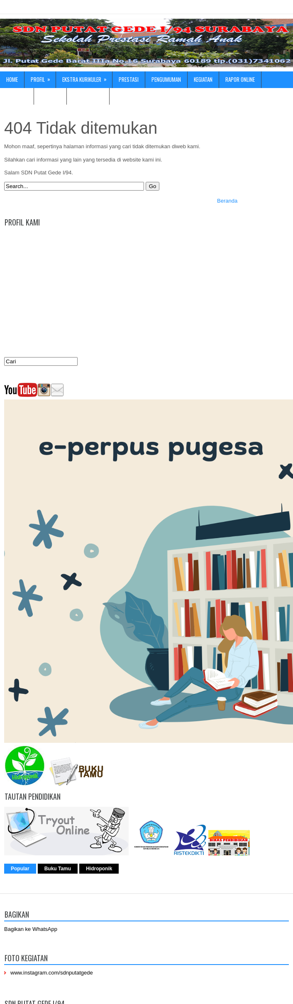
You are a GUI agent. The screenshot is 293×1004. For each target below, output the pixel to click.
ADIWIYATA (16, 96)
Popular (20, 869)
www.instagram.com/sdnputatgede (51, 973)
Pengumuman (166, 79)
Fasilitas (50, 96)
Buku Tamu (57, 869)
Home (12, 79)
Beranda (227, 201)
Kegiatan (203, 79)
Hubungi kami (88, 96)
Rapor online (240, 79)
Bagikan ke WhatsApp (30, 929)
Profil (43, 77)
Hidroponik (99, 869)
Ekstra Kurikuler (87, 77)
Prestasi (129, 79)
